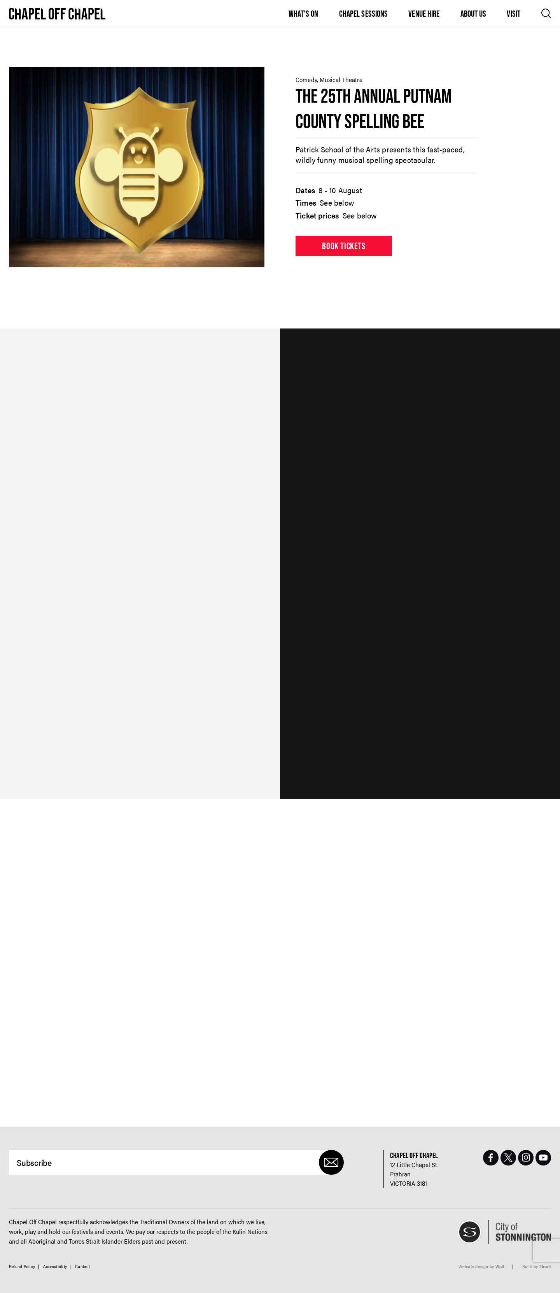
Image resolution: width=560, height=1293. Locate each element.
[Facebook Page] (491, 1157)
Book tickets (343, 246)
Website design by (481, 1266)
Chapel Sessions (363, 14)
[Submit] (331, 1162)
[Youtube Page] (543, 1157)
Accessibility (55, 1266)
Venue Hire (423, 14)
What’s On (303, 14)
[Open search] (546, 13)
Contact (82, 1266)
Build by (536, 1266)
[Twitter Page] (508, 1157)
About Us (473, 14)
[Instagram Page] (526, 1157)
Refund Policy (22, 1266)
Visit (513, 14)
